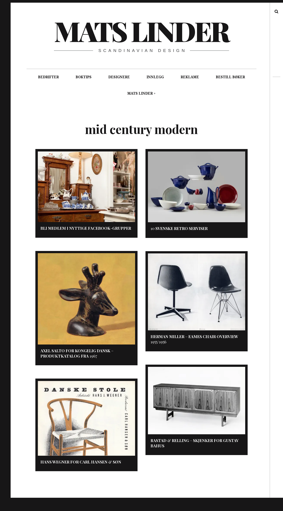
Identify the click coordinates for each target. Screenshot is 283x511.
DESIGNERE (119, 77)
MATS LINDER (140, 93)
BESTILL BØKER (230, 77)
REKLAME (190, 77)
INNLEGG (155, 77)
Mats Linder (141, 31)
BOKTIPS (84, 77)
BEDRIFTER (48, 77)
